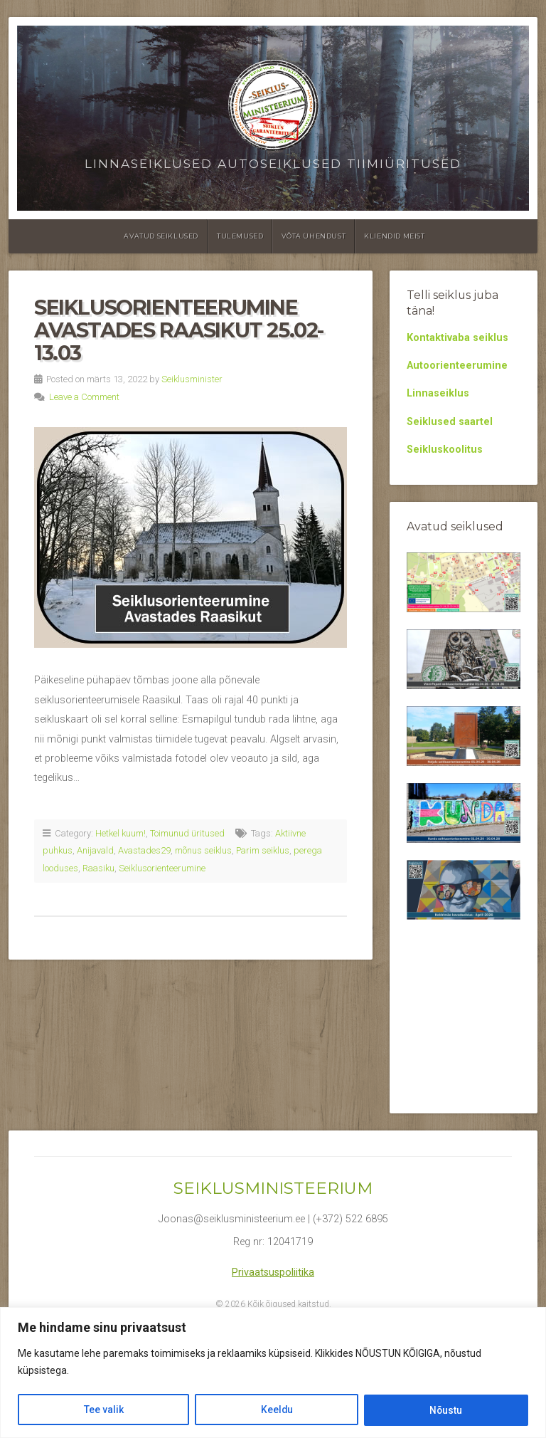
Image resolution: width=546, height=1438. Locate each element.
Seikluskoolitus (445, 450)
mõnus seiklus (203, 850)
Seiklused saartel (450, 422)
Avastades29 (144, 850)
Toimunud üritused (187, 833)
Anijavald (95, 850)
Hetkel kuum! (120, 833)
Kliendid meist (394, 236)
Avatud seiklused (161, 236)
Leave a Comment (84, 397)
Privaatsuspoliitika (273, 1272)
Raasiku (98, 868)
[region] (273, 1373)
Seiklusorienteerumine (162, 868)
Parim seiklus (262, 850)
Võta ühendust (314, 236)
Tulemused (240, 236)
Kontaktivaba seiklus (457, 338)
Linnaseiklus (438, 393)
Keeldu (275, 1410)
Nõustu (446, 1410)
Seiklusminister (192, 379)
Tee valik (103, 1410)
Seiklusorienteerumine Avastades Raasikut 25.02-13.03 (178, 329)
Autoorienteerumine (457, 366)
